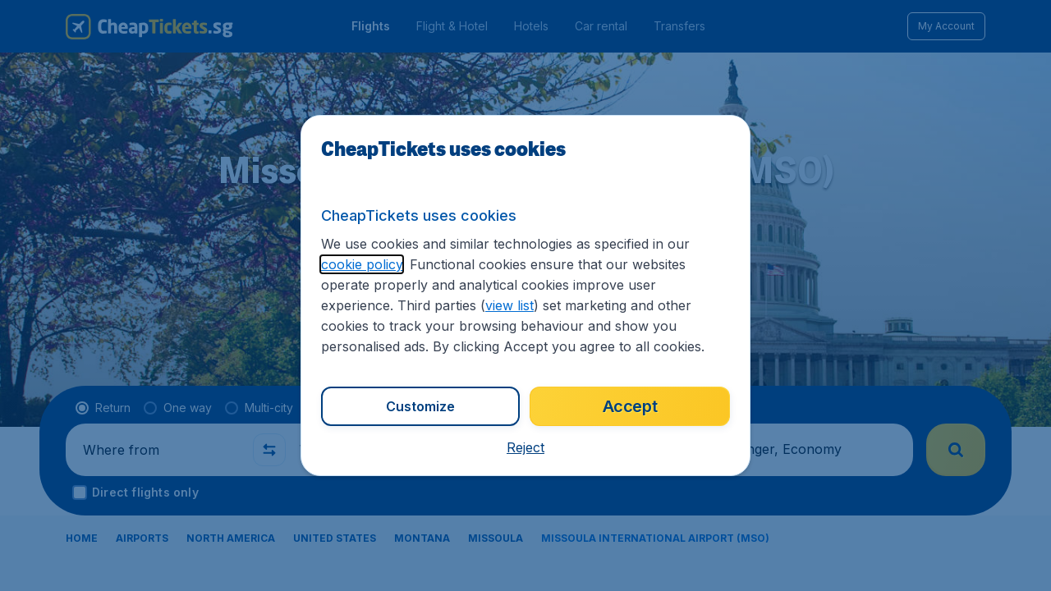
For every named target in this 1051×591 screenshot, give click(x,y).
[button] (525, 447)
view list (509, 305)
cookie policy (361, 264)
